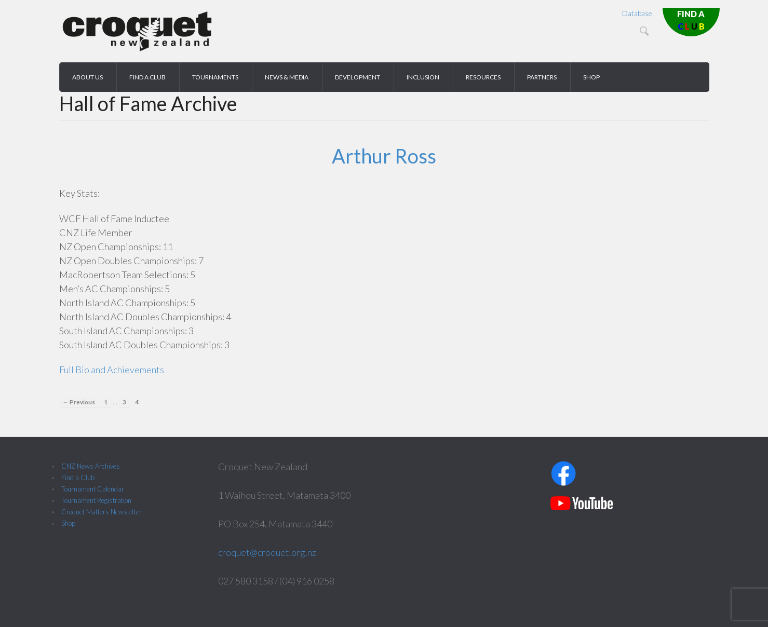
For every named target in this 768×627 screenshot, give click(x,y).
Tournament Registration (96, 500)
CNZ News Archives (90, 466)
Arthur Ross (384, 156)
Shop (68, 523)
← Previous (79, 401)
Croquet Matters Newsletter (101, 512)
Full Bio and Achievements (111, 369)
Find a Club (78, 477)
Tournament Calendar (92, 489)
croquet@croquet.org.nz (267, 552)
